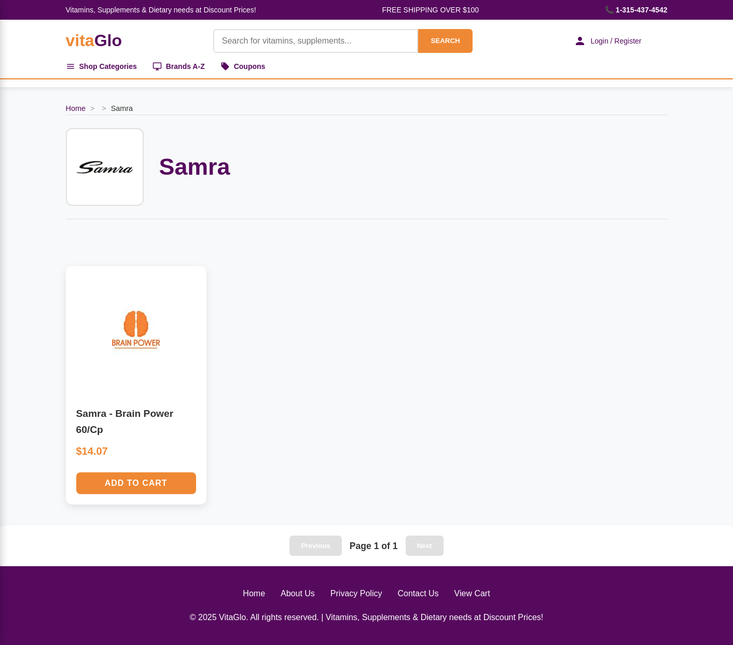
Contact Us (417, 593)
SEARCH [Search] (445, 41)
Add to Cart (136, 483)
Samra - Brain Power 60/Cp (125, 421)
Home (76, 108)
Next (424, 546)
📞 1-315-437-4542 (636, 10)
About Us (298, 593)
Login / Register (607, 41)
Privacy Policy (356, 593)
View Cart (472, 593)
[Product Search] (316, 41)
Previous (315, 546)
